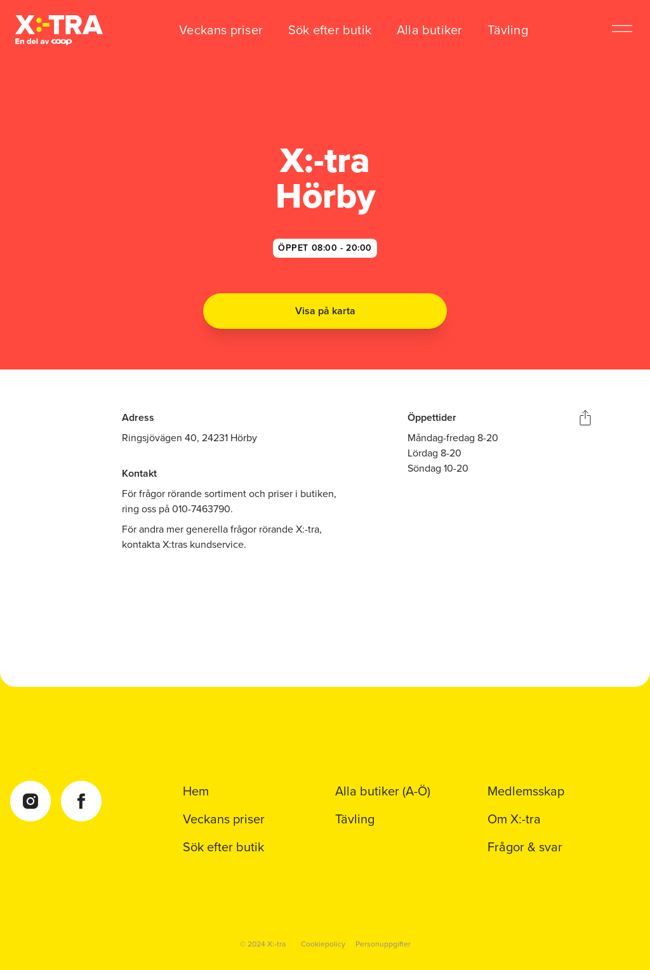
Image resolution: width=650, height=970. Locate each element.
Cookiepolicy (323, 944)
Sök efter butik (329, 29)
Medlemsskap (526, 791)
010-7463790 (201, 509)
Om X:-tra (514, 818)
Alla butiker (429, 29)
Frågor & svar (525, 846)
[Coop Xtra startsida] (59, 30)
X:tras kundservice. (204, 544)
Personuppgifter (383, 944)
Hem (196, 791)
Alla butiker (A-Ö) (382, 791)
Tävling (507, 29)
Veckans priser (221, 29)
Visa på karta (325, 310)
